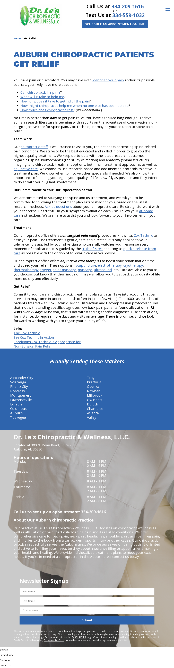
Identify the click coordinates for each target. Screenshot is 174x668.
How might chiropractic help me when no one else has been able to (74, 105)
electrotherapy (110, 265)
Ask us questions (58, 206)
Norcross (17, 391)
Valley (91, 417)
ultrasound (103, 269)
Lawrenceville (21, 399)
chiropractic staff (34, 146)
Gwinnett (94, 399)
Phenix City (19, 386)
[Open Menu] (168, 10)
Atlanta (93, 413)
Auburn (16, 413)
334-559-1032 (128, 15)
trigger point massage (58, 269)
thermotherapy (26, 269)
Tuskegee (18, 417)
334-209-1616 (127, 6)
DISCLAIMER (79, 637)
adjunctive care (26, 169)
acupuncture (85, 265)
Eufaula (16, 404)
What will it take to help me (42, 96)
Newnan (93, 391)
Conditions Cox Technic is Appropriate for (47, 342)
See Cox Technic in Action (34, 337)
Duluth (92, 404)
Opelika (93, 386)
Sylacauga (18, 382)
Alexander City (21, 377)
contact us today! (126, 556)
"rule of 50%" (92, 248)
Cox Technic (143, 235)
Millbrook (94, 395)
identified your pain (108, 80)
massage (85, 269)
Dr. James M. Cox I (54, 640)
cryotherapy (133, 265)
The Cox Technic (27, 333)
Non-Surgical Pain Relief (33, 346)
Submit (87, 620)
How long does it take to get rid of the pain (54, 101)
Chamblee (95, 408)
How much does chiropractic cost (47, 110)
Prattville (94, 382)
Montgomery (20, 395)
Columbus (18, 408)
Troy (90, 377)
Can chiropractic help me (40, 92)
